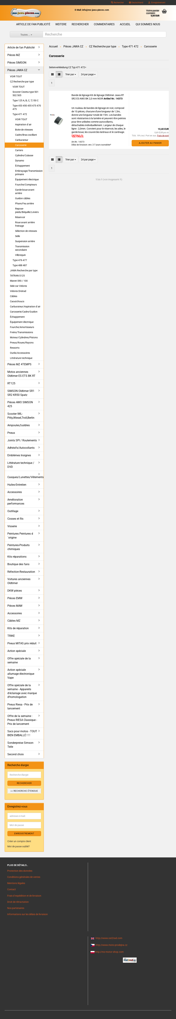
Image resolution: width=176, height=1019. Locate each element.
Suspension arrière (25, 241)
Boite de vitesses (24, 129)
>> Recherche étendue (24, 791)
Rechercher (117, 2)
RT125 (11, 383)
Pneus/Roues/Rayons (22, 342)
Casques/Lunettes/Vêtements (25, 477)
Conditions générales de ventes (23, 877)
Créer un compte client (19, 841)
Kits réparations (16, 556)
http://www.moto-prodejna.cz (111, 945)
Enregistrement (156, 2)
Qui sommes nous (148, 24)
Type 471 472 (20, 114)
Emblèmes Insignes (19, 455)
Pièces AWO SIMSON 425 (20, 404)
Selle (17, 236)
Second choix (15, 754)
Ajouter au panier (150, 143)
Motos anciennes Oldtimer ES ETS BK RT (21, 373)
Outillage (12, 511)
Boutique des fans (18, 564)
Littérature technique (21, 358)
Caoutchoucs (17, 301)
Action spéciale (16, 651)
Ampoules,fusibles (18, 425)
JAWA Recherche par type (23, 270)
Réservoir (20, 217)
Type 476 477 (20, 260)
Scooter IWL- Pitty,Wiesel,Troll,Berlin (20, 415)
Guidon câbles (22, 198)
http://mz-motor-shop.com (109, 951)
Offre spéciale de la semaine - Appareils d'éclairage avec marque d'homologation (22, 691)
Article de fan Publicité (33, 24)
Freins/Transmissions (21, 332)
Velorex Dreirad (18, 291)
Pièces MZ (13, 55)
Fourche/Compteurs (26, 184)
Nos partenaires (15, 908)
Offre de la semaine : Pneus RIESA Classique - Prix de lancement (22, 720)
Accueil (125, 24)
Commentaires (104, 24)
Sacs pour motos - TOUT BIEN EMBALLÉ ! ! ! (22, 733)
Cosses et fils (15, 518)
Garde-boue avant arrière (24, 191)
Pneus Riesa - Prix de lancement (20, 706)
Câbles (13, 296)
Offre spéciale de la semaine (19, 660)
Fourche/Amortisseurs (22, 327)
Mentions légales (16, 883)
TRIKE (11, 635)
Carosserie (20, 145)
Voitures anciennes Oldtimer (18, 581)
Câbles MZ (13, 620)
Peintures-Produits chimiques (18, 547)
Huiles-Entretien (16, 484)
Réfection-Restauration (21, 571)
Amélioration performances (15, 501)
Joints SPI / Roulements (22, 440)
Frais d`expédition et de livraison (24, 895)
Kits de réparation (18, 628)
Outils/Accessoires (20, 353)
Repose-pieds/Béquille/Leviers (27, 210)
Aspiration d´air (23, 124)
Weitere (61, 24)
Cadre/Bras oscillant (26, 134)
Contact (11, 889)
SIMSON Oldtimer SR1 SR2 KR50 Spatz (20, 393)
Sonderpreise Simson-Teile (20, 744)
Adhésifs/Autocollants (21, 447)
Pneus (11, 432)
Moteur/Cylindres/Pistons (24, 337)
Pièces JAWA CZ (17, 70)
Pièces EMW (14, 598)
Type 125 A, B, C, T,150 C (25, 100)
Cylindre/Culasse (24, 155)
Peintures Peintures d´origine (20, 535)
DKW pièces (14, 590)
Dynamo (19, 160)
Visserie (12, 526)
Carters (19, 150)
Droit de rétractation (18, 902)
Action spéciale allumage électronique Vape (20, 673)
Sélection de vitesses (26, 231)
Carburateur (21, 140)
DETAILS (77, 135)
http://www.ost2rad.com (109, 938)
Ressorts (14, 347)
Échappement (22, 165)
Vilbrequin (20, 255)
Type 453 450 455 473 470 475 (27, 107)
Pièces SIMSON (16, 62)
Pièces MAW (14, 605)
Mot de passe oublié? (18, 846)
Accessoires (14, 492)
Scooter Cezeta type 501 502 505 (25, 93)
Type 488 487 (20, 265)
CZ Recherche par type (22, 81)
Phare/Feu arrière (24, 203)
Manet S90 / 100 (19, 280)
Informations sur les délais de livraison (27, 914)
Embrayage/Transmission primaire (29, 172)
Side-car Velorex (18, 286)
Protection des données (19, 870)
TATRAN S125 (17, 275)
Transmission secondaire (22, 248)
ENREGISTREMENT (24, 833)
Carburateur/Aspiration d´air (25, 306)
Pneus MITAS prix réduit (21, 643)
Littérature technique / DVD (20, 464)
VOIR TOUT (16, 76)
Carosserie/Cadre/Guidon (23, 311)
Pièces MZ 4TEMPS (19, 364)
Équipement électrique (27, 179)
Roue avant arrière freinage (25, 224)
